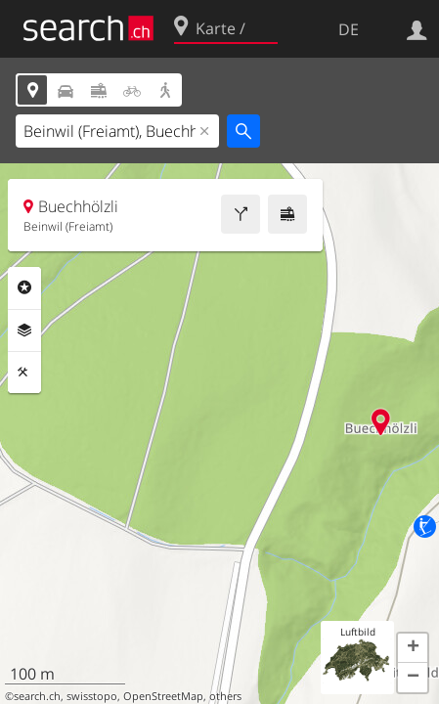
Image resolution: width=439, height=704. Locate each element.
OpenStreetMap (163, 696)
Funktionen (24, 372)
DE (348, 29)
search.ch (37, 696)
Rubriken (24, 287)
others (225, 696)
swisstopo (91, 696)
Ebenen (24, 330)
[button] (412, 648)
